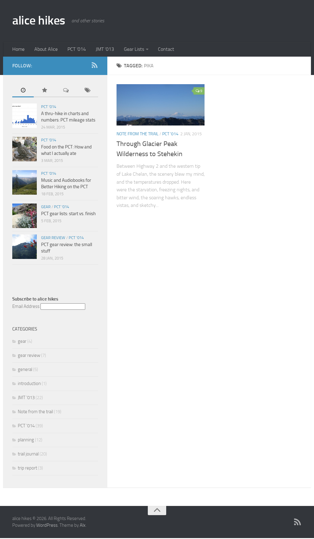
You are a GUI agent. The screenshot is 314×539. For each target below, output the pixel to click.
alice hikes (40, 20)
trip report (27, 469)
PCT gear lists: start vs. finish (68, 214)
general (25, 370)
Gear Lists (129, 50)
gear (46, 207)
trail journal (28, 455)
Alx (83, 526)
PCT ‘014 (74, 50)
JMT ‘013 (101, 50)
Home (18, 50)
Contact (160, 50)
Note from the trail (138, 134)
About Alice (44, 50)
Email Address (26, 307)
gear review (53, 238)
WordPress (47, 526)
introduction (29, 384)
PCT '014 (170, 134)
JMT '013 (26, 398)
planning (26, 441)
